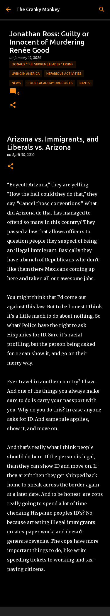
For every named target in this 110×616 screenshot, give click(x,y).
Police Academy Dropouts (50, 83)
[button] (12, 105)
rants (84, 83)
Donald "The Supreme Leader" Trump (43, 64)
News (16, 83)
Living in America (26, 73)
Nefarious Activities (64, 73)
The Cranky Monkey (38, 9)
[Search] (101, 9)
